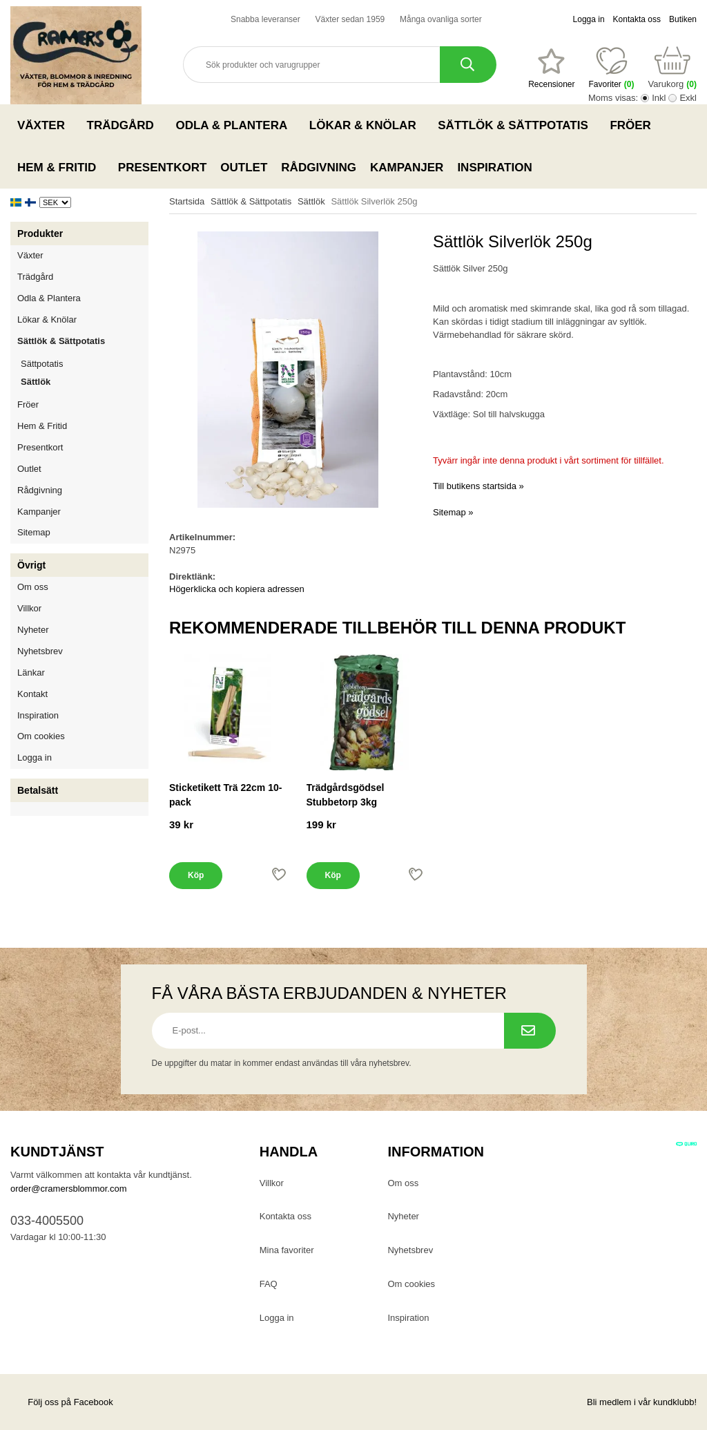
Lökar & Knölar (366, 125)
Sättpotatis (42, 364)
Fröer (634, 125)
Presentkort (162, 167)
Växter (45, 125)
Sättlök (35, 381)
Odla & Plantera (235, 125)
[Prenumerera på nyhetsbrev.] (530, 1031)
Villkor (29, 608)
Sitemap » (453, 512)
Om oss (32, 587)
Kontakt (32, 694)
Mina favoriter (287, 1250)
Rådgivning (318, 167)
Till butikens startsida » (478, 486)
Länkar (31, 672)
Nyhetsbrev (40, 651)
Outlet (243, 167)
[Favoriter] (551, 68)
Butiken (683, 19)
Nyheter (33, 630)
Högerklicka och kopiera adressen (236, 589)
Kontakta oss (637, 19)
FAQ (269, 1284)
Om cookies (41, 736)
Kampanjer (406, 167)
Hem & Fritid (60, 167)
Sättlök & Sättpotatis (517, 125)
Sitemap (33, 532)
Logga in (589, 19)
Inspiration (494, 167)
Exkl (688, 98)
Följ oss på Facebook (61, 1402)
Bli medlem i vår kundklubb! (642, 1402)
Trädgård (124, 125)
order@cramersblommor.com (68, 1188)
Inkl (659, 98)
